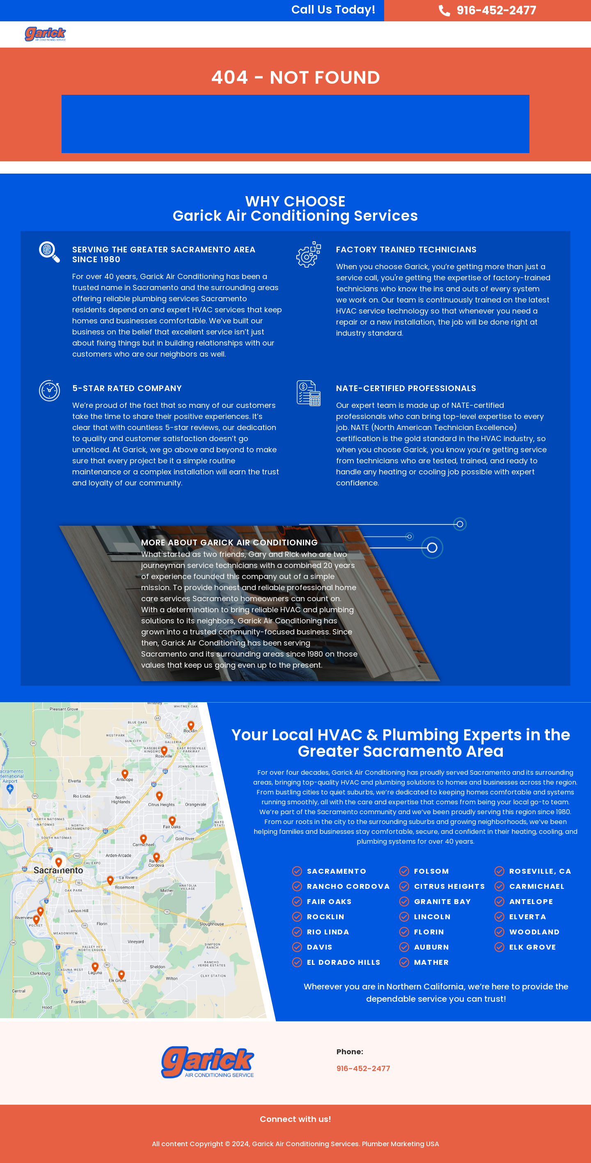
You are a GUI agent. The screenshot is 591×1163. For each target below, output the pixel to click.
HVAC (330, 34)
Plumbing (476, 34)
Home (249, 34)
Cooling (375, 34)
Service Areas (539, 34)
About (288, 34)
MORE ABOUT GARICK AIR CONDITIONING (229, 542)
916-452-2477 (363, 1068)
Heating (423, 34)
